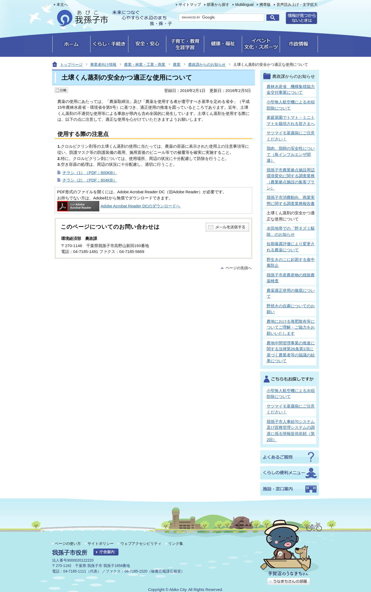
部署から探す (218, 5)
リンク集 (175, 543)
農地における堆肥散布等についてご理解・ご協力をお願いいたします (291, 327)
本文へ (62, 5)
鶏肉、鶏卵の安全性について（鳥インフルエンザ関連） (291, 154)
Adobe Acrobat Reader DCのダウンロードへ (118, 206)
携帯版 (265, 5)
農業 (176, 64)
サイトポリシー (101, 543)
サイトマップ (190, 5)
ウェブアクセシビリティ (140, 543)
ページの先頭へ (239, 268)
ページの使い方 (68, 543)
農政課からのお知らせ (207, 64)
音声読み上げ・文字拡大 (297, 5)
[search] (221, 17)
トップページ (71, 64)
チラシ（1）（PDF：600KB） (89, 172)
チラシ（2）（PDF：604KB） (89, 180)
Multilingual (244, 5)
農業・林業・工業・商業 (144, 64)
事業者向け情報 (103, 64)
